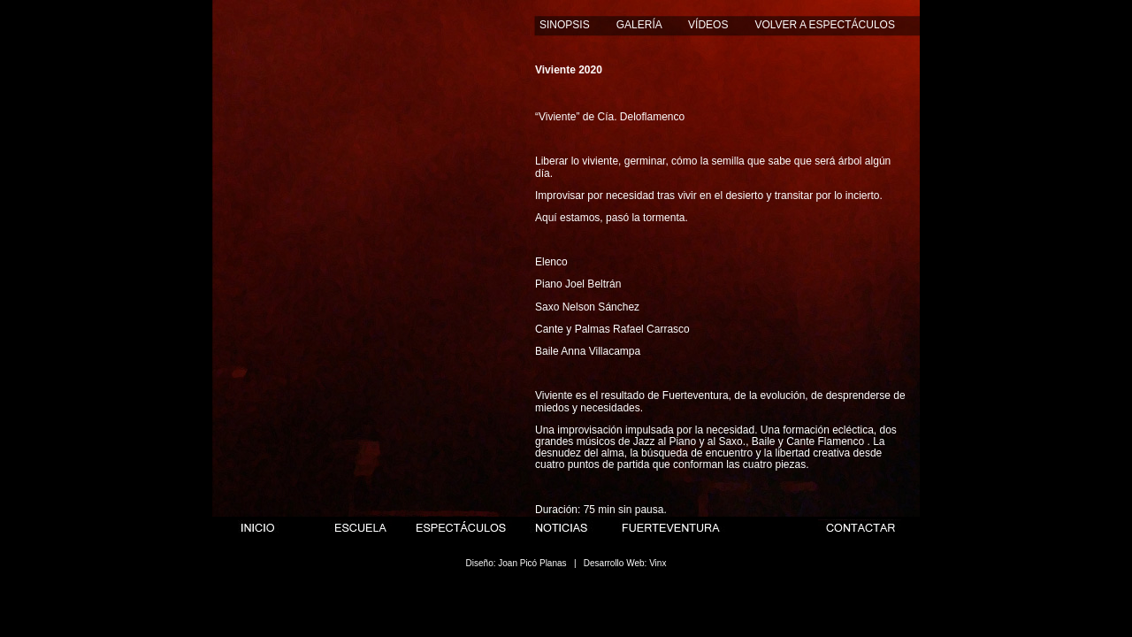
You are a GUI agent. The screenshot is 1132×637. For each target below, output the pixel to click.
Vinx (657, 563)
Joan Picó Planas (532, 563)
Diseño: (481, 563)
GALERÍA (639, 25)
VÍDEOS (708, 25)
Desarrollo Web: (615, 563)
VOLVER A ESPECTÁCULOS (824, 25)
